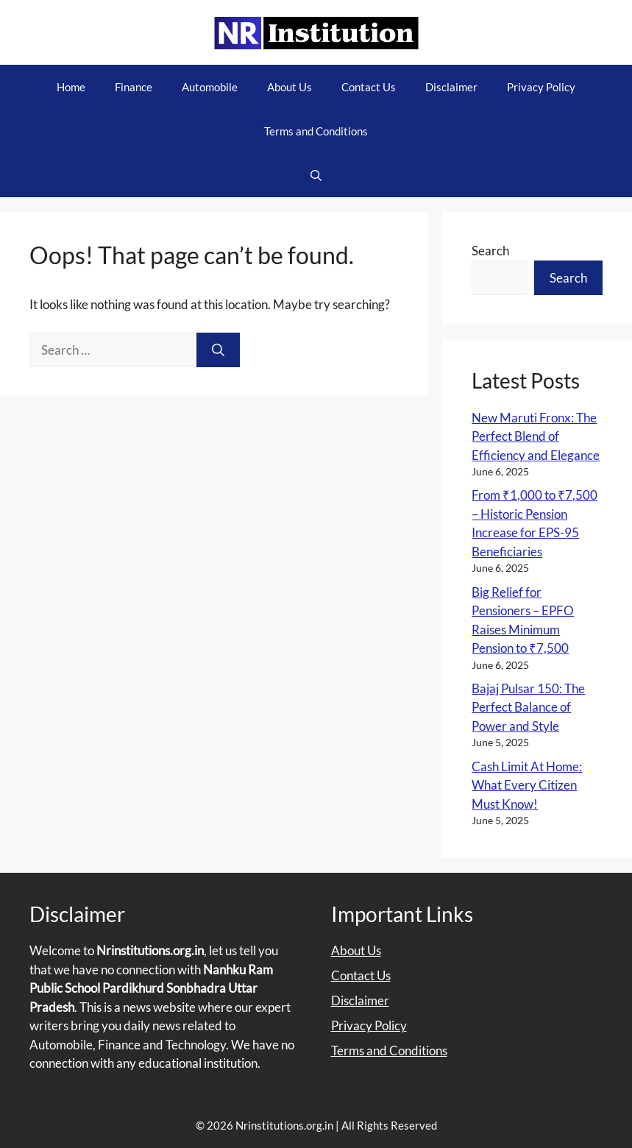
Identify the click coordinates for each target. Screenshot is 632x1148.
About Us (289, 86)
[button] (316, 175)
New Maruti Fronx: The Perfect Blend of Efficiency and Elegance (536, 436)
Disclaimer (451, 86)
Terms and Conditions (316, 131)
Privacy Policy (541, 86)
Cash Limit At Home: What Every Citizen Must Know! (527, 785)
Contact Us (368, 86)
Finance (133, 86)
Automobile (210, 86)
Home (71, 86)
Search (490, 250)
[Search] (218, 350)
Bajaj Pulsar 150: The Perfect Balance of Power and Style (528, 707)
